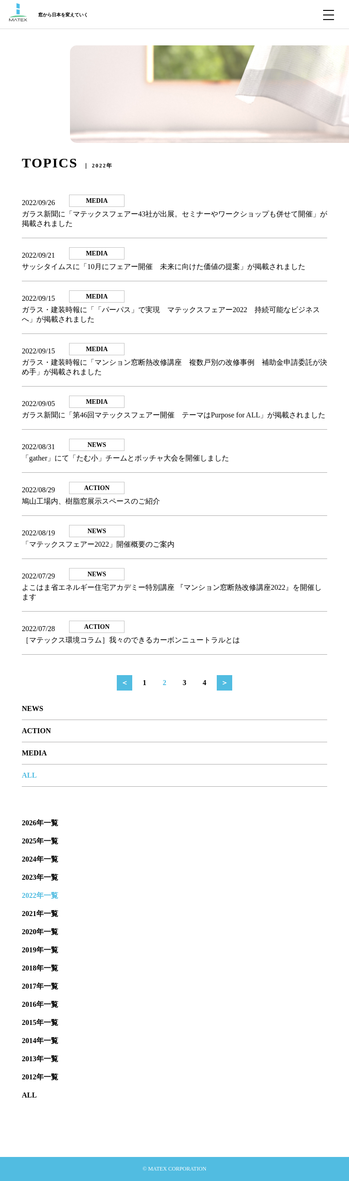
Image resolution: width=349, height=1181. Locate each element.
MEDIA (34, 753)
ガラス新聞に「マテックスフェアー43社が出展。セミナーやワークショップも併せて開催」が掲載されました (174, 218)
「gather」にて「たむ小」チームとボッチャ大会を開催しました (125, 458)
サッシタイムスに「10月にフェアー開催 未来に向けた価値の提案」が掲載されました (163, 266)
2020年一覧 (40, 932)
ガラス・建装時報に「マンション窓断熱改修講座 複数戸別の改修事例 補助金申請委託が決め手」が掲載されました (174, 367)
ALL (29, 775)
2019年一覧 (40, 950)
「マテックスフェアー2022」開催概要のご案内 (98, 544)
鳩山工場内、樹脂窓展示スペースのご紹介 (91, 501)
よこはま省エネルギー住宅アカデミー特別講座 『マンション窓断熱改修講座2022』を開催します (172, 592)
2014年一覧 (40, 1040)
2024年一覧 (40, 859)
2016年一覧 (40, 1004)
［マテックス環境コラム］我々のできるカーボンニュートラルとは (131, 640)
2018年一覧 (40, 968)
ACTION (36, 731)
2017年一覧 (40, 986)
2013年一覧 (40, 1059)
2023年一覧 (40, 877)
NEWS (32, 708)
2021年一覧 (40, 913)
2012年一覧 (40, 1077)
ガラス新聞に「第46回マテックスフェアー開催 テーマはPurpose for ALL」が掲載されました (173, 415)
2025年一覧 (40, 841)
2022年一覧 (40, 895)
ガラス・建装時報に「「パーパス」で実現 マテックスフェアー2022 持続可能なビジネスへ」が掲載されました (171, 314)
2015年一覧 (40, 1022)
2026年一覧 (40, 823)
